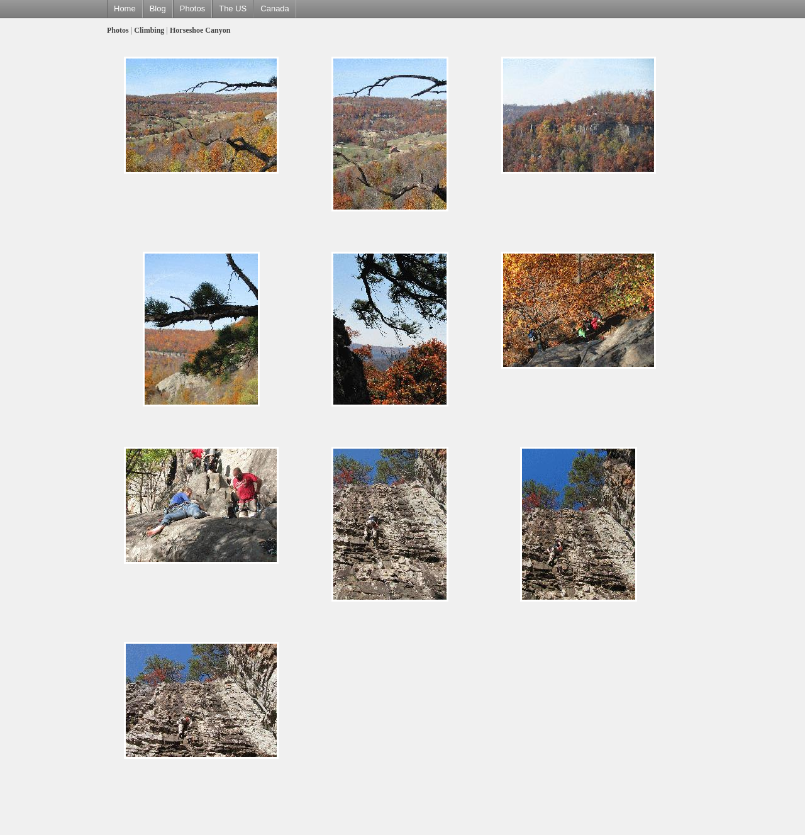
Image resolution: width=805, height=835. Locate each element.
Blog (158, 8)
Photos (192, 8)
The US (233, 8)
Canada (274, 8)
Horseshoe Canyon (200, 30)
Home (125, 8)
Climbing (149, 30)
